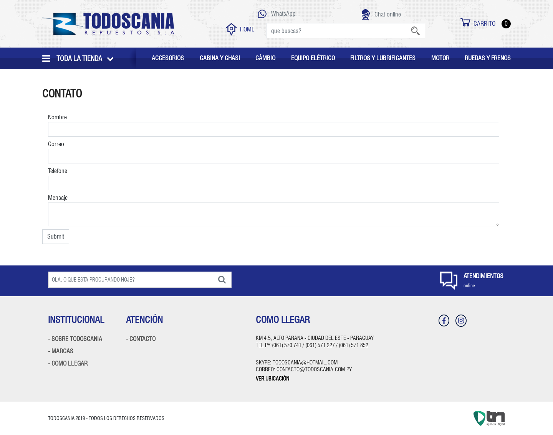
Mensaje (273, 210)
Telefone (273, 178)
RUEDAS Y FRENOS (488, 58)
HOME (240, 29)
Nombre (273, 125)
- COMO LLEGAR (68, 363)
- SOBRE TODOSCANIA (75, 339)
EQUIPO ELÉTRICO (313, 58)
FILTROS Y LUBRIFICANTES (383, 58)
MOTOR (440, 58)
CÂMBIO (265, 58)
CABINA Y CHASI (220, 58)
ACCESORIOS (168, 58)
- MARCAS (60, 351)
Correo (273, 151)
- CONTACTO (141, 339)
